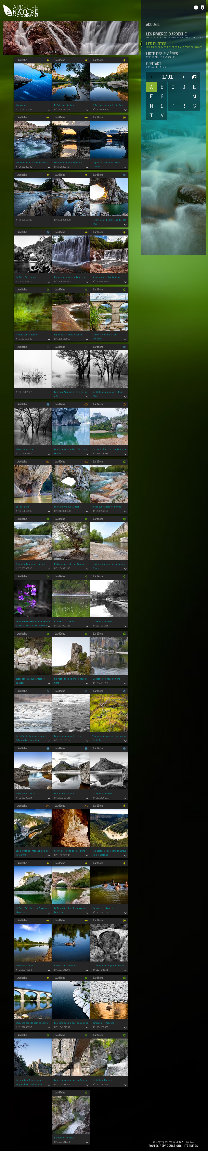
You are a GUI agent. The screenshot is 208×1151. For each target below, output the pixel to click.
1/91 (167, 76)
